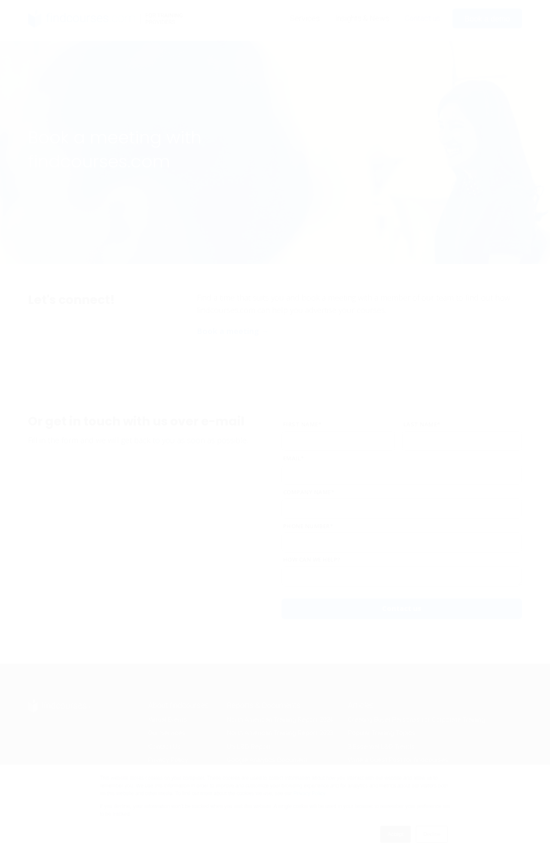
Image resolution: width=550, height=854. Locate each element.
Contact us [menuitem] (422, 18)
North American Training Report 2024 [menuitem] (280, 719)
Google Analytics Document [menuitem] (267, 760)
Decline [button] (431, 834)
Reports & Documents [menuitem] (263, 705)
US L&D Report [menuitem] (249, 747)
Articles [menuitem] (361, 705)
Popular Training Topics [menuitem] (382, 733)
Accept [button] (395, 834)
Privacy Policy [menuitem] (168, 760)
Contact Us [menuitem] (164, 747)
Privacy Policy (309, 793)
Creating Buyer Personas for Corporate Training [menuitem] (416, 719)
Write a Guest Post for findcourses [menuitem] (398, 760)
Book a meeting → (233, 331)
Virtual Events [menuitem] (167, 719)
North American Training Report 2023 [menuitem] (280, 733)
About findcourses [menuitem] (178, 705)
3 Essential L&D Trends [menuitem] (381, 747)
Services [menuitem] (305, 18)
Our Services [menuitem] (167, 733)
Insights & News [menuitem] (362, 18)
